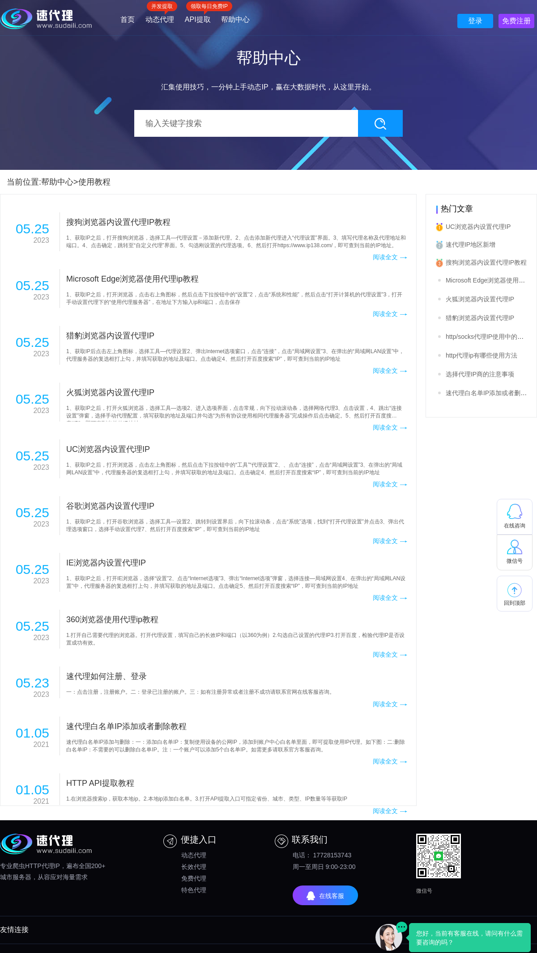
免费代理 (193, 878)
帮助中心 (235, 19)
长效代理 (193, 866)
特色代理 (193, 890)
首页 (127, 19)
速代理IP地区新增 (470, 244)
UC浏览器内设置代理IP (478, 226)
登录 (475, 21)
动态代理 (159, 16)
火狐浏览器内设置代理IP (480, 299)
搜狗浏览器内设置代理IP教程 (486, 262)
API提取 (198, 16)
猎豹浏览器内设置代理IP (480, 317)
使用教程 (94, 181)
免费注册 (516, 21)
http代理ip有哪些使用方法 (481, 355)
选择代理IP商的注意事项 (480, 374)
